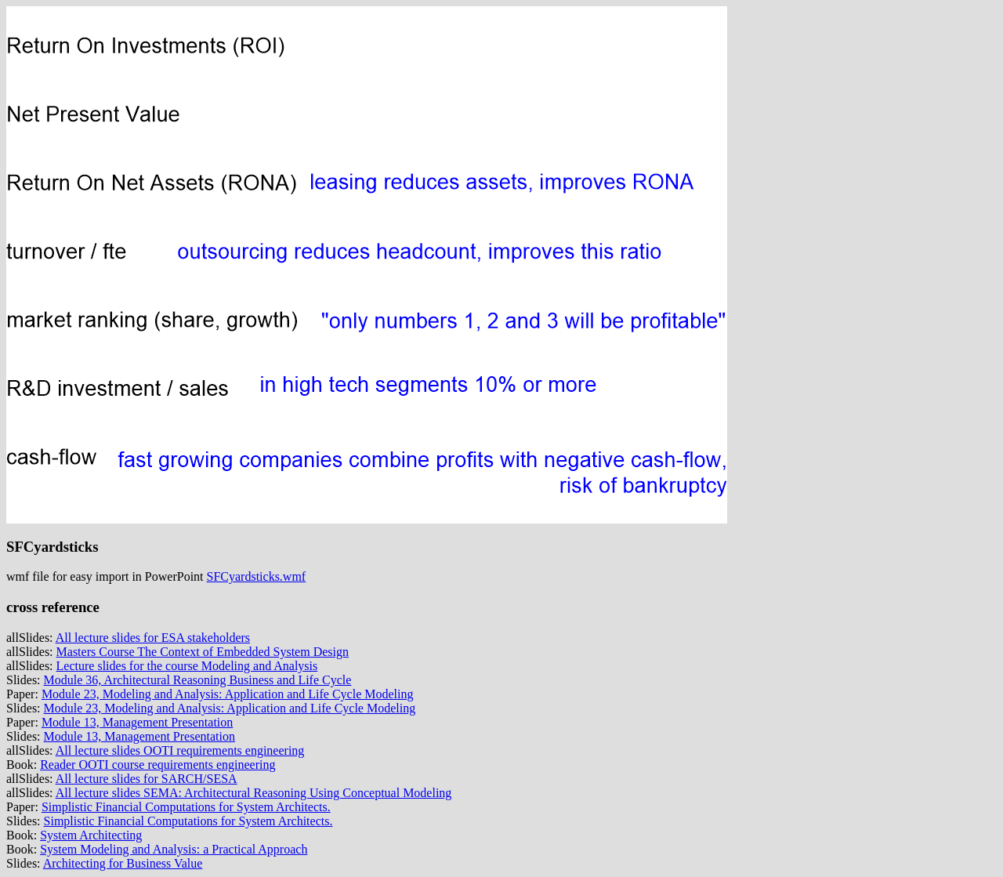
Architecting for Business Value (123, 863)
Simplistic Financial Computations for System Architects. (186, 807)
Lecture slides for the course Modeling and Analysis (187, 665)
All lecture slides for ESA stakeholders (153, 637)
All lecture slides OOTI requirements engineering (180, 750)
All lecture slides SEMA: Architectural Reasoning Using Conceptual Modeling (254, 792)
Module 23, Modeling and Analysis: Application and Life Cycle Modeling (228, 694)
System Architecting (91, 835)
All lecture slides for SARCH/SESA (146, 778)
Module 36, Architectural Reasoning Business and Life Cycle (198, 680)
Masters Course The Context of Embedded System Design (202, 651)
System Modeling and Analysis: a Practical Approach (173, 849)
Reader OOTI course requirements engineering (157, 764)
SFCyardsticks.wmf (256, 576)
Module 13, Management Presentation (137, 722)
